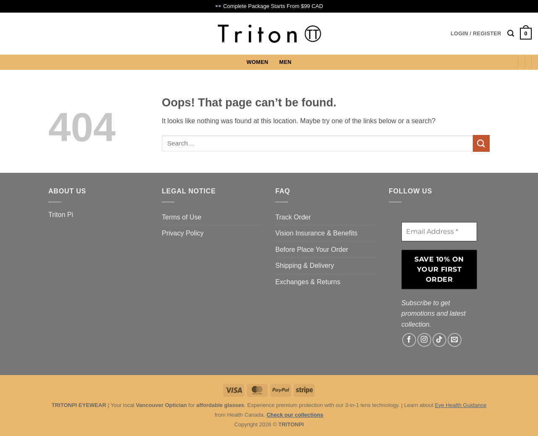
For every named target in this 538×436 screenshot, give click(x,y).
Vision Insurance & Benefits (316, 233)
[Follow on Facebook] (409, 340)
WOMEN (258, 62)
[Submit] (481, 143)
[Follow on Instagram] (424, 340)
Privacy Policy (183, 233)
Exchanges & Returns (307, 281)
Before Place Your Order (311, 249)
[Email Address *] (439, 231)
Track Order (293, 217)
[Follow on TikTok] (439, 340)
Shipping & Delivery (304, 265)
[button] (476, 33)
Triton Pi (60, 214)
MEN (285, 62)
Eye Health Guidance (460, 405)
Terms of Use (181, 217)
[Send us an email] (455, 340)
